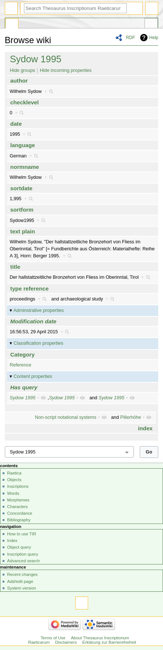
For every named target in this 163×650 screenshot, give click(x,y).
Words (13, 493)
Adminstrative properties (38, 310)
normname (24, 167)
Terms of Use (53, 638)
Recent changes (22, 574)
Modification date (33, 321)
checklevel (24, 102)
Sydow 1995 (36, 59)
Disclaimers (66, 642)
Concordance (19, 513)
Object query (19, 547)
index (145, 428)
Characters (17, 506)
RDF (130, 37)
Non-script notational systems (65, 417)
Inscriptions (17, 486)
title (15, 267)
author (19, 80)
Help (154, 37)
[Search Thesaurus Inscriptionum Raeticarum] (75, 8)
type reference (29, 288)
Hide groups (22, 70)
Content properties (33, 376)
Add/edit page (20, 581)
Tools (151, 24)
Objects (14, 479)
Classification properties (38, 343)
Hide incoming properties (65, 70)
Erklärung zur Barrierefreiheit (109, 642)
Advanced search (23, 561)
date (16, 124)
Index (12, 540)
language (22, 145)
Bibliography (18, 520)
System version (21, 588)
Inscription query (22, 554)
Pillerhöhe (130, 417)
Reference (20, 365)
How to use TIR (21, 534)
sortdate (21, 188)
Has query (24, 387)
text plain (22, 231)
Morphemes (18, 500)
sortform (22, 209)
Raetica (14, 473)
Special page (12, 24)
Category (22, 354)
